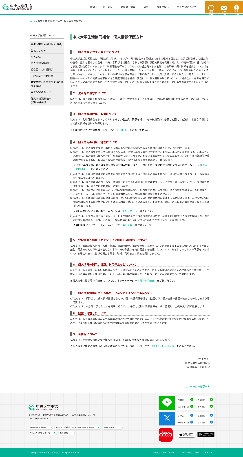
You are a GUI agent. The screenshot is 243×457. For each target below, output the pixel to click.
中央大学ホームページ (163, 452)
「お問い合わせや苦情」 (163, 346)
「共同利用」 (127, 225)
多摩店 (181, 400)
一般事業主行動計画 (42, 76)
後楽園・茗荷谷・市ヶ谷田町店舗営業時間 (75, 427)
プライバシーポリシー (189, 452)
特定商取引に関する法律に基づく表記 (47, 84)
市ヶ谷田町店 (183, 406)
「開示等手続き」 (147, 280)
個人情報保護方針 (41, 63)
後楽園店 (201, 400)
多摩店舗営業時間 (38, 427)
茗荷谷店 (201, 406)
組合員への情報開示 (42, 69)
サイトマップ (208, 452)
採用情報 (64, 432)
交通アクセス (110, 427)
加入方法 (36, 57)
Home (32, 21)
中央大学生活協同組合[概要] (46, 44)
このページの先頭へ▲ (197, 386)
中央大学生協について (40, 432)
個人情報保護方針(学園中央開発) (41, 100)
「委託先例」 (127, 211)
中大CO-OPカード (41, 92)
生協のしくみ (38, 50)
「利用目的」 (122, 130)
